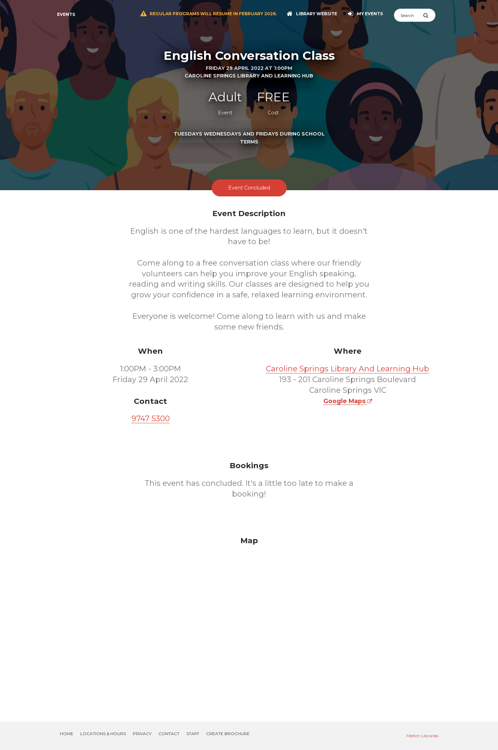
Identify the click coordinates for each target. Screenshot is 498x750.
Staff (192, 733)
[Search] (408, 15)
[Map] (249, 621)
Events (66, 14)
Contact (168, 733)
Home (66, 733)
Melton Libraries (422, 735)
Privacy (142, 733)
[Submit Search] (429, 15)
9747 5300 (150, 418)
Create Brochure (228, 733)
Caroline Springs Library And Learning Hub (347, 368)
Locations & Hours (103, 733)
